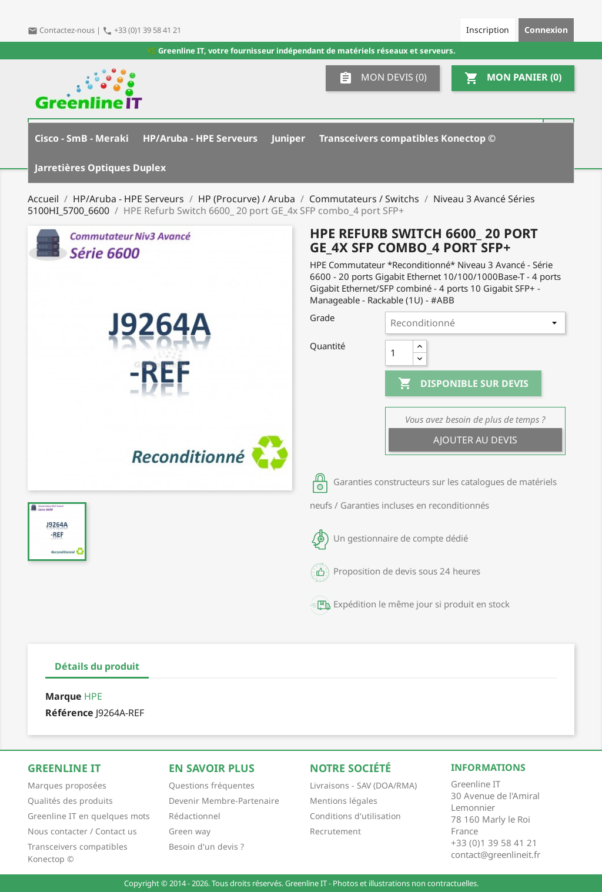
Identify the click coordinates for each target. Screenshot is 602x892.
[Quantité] (399, 353)
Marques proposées (67, 785)
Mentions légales (343, 800)
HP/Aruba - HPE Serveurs (200, 138)
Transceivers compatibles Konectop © (407, 138)
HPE (93, 696)
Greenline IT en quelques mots (89, 815)
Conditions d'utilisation (355, 815)
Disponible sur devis (463, 384)
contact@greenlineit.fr (495, 854)
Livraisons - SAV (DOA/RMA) (363, 785)
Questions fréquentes (212, 785)
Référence (69, 713)
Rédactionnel (194, 815)
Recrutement (335, 831)
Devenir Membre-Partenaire (224, 800)
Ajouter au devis (475, 439)
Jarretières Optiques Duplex (100, 167)
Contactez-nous (62, 30)
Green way (189, 831)
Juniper (288, 138)
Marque (63, 696)
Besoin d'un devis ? (206, 846)
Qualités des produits (70, 800)
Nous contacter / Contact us (82, 831)
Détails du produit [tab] (97, 666)
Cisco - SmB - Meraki (82, 138)
